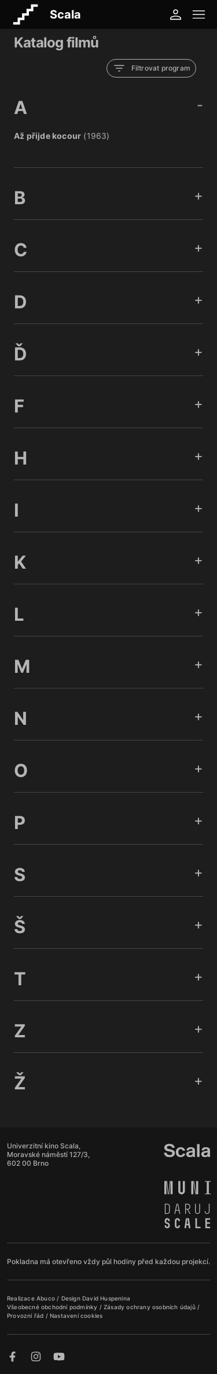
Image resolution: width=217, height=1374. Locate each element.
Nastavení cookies (76, 1315)
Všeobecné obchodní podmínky (53, 1306)
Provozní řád (26, 1315)
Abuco (45, 1298)
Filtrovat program (151, 68)
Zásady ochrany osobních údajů (150, 1306)
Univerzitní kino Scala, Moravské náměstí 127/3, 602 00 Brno (48, 1154)
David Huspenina (106, 1298)
